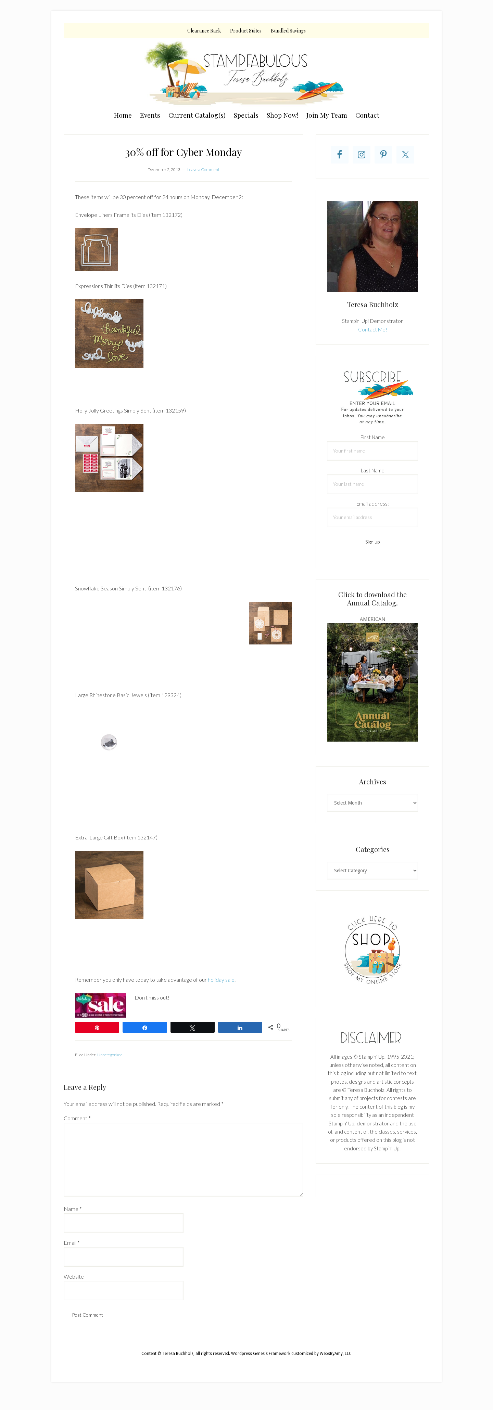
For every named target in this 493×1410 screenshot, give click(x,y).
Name (73, 1208)
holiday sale (221, 979)
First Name (373, 437)
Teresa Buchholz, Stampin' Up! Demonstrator (246, 72)
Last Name (372, 470)
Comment (77, 1118)
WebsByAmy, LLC (336, 1353)
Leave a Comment (203, 169)
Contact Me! (372, 329)
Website (74, 1276)
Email (72, 1242)
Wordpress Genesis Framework (260, 1353)
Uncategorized (110, 1054)
